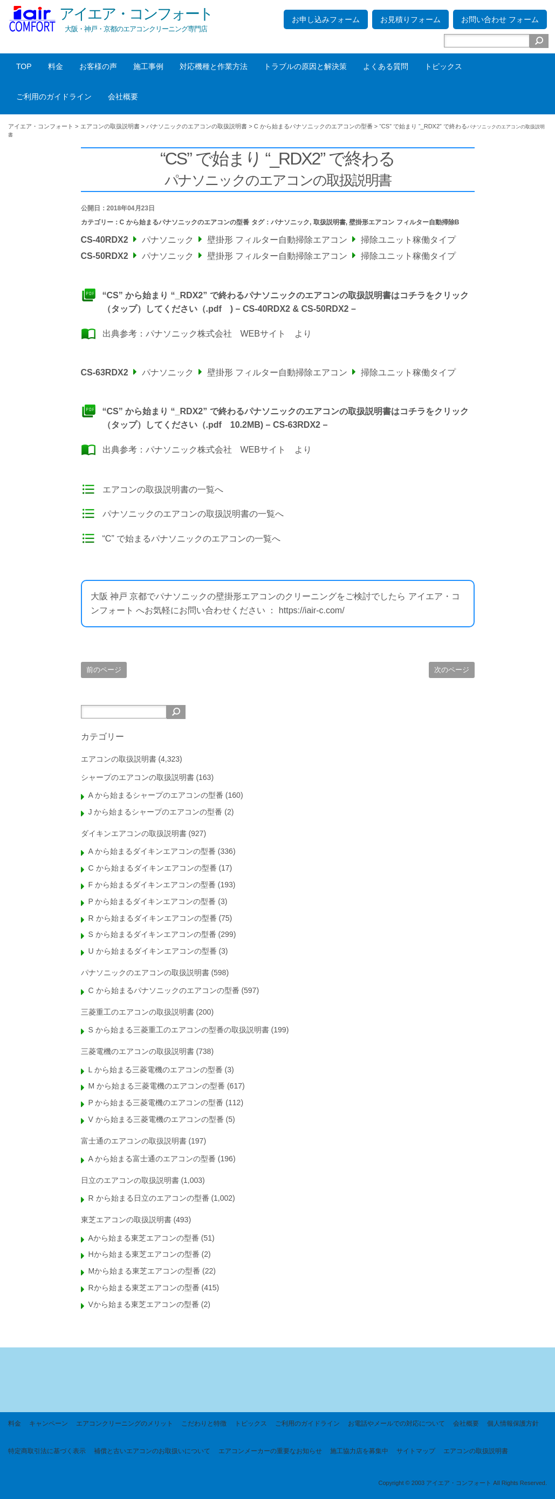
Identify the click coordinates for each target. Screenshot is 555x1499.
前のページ (103, 670)
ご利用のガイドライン (54, 96)
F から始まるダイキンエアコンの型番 (152, 884)
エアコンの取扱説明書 (118, 759)
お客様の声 (98, 66)
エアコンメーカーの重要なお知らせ (270, 1451)
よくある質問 (385, 66)
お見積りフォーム (410, 19)
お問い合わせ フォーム (500, 19)
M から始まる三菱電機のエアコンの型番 (156, 1086)
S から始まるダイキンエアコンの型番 (152, 934)
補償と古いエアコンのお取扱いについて (152, 1451)
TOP (24, 66)
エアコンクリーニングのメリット (124, 1423)
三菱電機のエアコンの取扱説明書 (137, 1051)
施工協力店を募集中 (359, 1451)
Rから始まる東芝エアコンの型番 (144, 1287)
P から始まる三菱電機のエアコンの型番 (156, 1102)
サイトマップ (415, 1451)
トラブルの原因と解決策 (305, 66)
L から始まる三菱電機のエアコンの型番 (155, 1069)
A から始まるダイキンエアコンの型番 (152, 851)
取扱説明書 (329, 222)
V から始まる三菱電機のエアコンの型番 (156, 1119)
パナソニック (290, 222)
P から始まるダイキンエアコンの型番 (152, 901)
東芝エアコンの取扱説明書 (126, 1219)
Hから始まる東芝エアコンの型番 (144, 1254)
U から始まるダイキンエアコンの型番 (152, 951)
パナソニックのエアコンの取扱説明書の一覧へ (193, 513)
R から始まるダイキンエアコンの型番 (152, 918)
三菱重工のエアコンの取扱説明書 (137, 1012)
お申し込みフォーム (326, 19)
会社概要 (123, 96)
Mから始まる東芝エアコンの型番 (144, 1271)
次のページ (451, 670)
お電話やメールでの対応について (396, 1423)
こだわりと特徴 (204, 1423)
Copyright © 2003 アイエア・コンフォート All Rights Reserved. (462, 1483)
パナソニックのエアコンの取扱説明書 (145, 972)
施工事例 (148, 66)
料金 (55, 66)
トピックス (443, 66)
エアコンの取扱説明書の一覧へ (162, 489)
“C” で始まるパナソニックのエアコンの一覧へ (191, 538)
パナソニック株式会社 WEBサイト (216, 333)
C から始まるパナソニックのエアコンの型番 (184, 222)
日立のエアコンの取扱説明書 (130, 1180)
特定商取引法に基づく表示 (47, 1451)
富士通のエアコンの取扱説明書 (134, 1141)
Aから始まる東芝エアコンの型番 (143, 1238)
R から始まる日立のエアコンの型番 (148, 1198)
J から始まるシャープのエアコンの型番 (155, 811)
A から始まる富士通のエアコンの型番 (152, 1158)
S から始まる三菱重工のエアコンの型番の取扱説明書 (178, 1029)
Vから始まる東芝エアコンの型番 (143, 1304)
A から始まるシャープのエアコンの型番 (155, 795)
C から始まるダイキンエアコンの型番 (152, 868)
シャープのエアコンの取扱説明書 (137, 777)
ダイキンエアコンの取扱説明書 (134, 833)
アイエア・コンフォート (136, 13)
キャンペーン (48, 1423)
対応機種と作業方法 (214, 66)
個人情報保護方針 (513, 1423)
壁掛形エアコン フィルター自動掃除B (404, 222)
